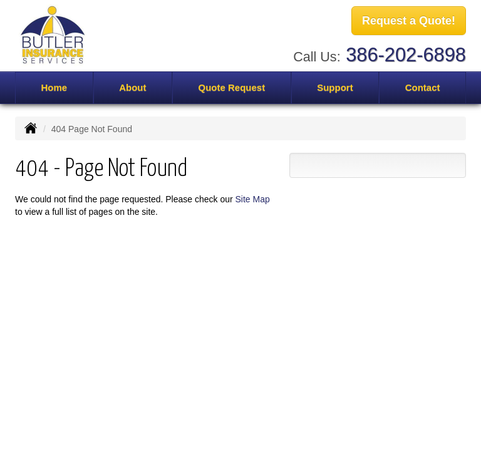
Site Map (252, 199)
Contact (422, 87)
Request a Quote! (408, 20)
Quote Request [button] (231, 87)
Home (54, 87)
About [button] (132, 87)
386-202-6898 (406, 55)
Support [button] (335, 87)
